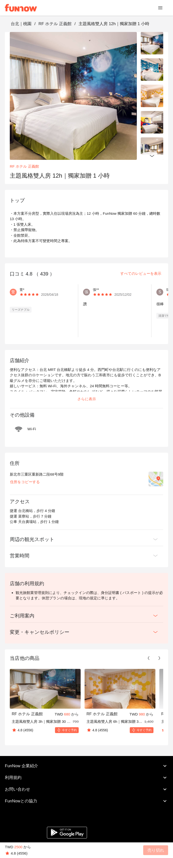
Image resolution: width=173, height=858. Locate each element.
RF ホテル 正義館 (54, 23)
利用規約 (86, 777)
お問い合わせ (86, 789)
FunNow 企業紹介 (86, 766)
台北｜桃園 (21, 23)
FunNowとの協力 (86, 801)
